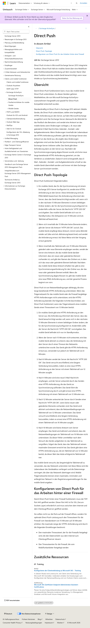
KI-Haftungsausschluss (11, 619)
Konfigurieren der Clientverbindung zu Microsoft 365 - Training (57, 570)
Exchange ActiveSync (47, 28)
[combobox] (16, 32)
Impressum (49, 623)
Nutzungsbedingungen (34, 623)
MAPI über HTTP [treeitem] (13, 89)
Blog (39, 619)
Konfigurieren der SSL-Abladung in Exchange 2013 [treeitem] (18, 133)
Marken (60, 623)
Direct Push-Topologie (44, 51)
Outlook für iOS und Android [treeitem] (17, 115)
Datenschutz (59, 619)
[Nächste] (71, 3)
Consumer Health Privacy (12, 623)
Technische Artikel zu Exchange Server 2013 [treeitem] (12, 181)
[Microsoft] (4, 3)
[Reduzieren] (28, 27)
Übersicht (39, 48)
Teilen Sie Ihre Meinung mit (72, 18)
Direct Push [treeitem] (12, 99)
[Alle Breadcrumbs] (36, 28)
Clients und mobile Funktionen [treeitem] (17, 82)
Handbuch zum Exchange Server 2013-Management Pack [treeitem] (16, 165)
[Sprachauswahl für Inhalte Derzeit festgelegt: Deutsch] (8, 614)
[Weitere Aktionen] (86, 28)
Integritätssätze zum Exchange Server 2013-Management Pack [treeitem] (18, 173)
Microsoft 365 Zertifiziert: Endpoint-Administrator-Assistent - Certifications (56, 586)
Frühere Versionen (28, 619)
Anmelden (83, 3)
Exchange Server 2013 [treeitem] (12, 36)
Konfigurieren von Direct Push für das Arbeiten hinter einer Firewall (60, 54)
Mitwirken (49, 619)
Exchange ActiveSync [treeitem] (16, 95)
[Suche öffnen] (76, 3)
